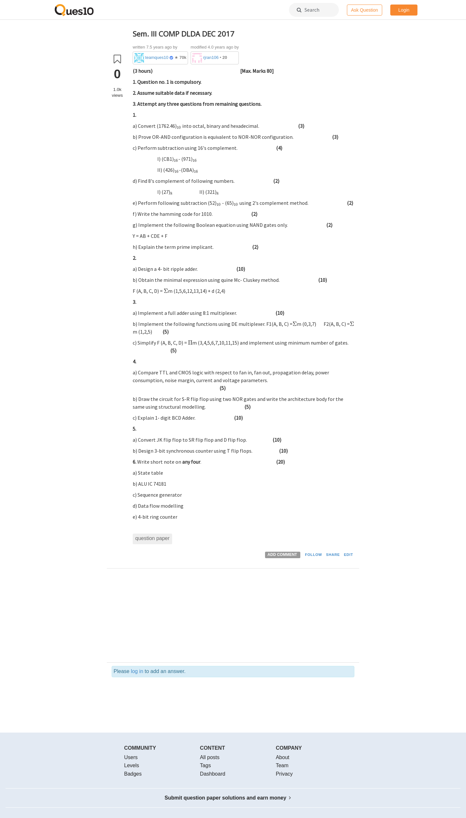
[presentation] (196, 71)
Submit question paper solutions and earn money (228, 798)
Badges (133, 774)
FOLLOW (313, 555)
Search (308, 9)
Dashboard (212, 774)
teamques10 (157, 57)
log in (137, 671)
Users (131, 757)
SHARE (333, 555)
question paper (152, 538)
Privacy (284, 774)
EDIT (348, 555)
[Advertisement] (243, 617)
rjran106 (211, 57)
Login (403, 10)
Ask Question (364, 10)
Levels (131, 765)
